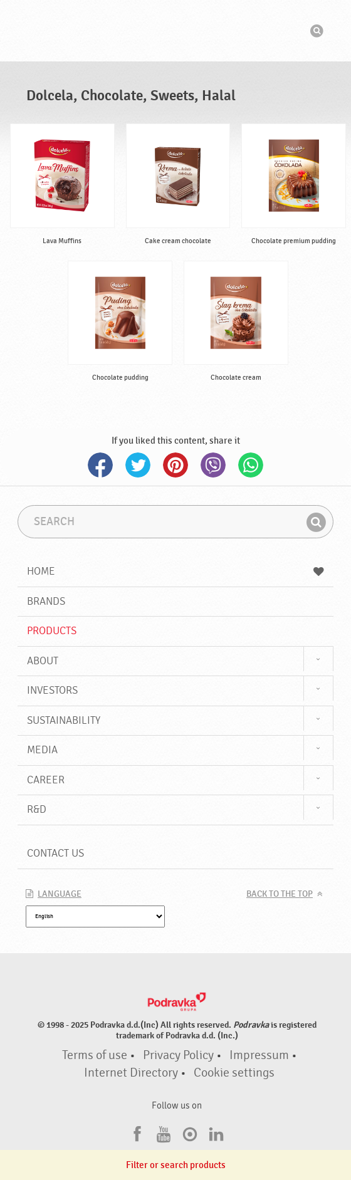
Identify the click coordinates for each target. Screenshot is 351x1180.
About (42, 661)
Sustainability (63, 720)
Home (175, 571)
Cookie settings (234, 1073)
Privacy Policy (178, 1055)
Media (42, 750)
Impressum (259, 1055)
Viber (213, 465)
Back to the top (279, 894)
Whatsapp (250, 465)
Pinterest (175, 465)
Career (46, 780)
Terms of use (94, 1055)
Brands (46, 601)
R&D (36, 809)
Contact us (55, 853)
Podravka (175, 30)
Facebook (100, 465)
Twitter (137, 465)
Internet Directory (131, 1073)
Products (51, 631)
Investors (52, 690)
